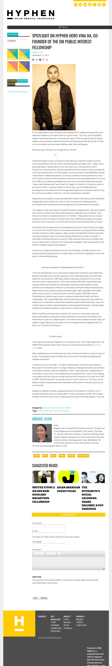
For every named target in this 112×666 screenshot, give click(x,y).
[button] (35, 553)
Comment (37, 550)
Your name (36, 523)
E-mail (34, 531)
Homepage (36, 542)
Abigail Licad (42, 418)
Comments (68, 514)
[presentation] (52, 589)
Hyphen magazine (19, 623)
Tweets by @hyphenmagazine (17, 92)
